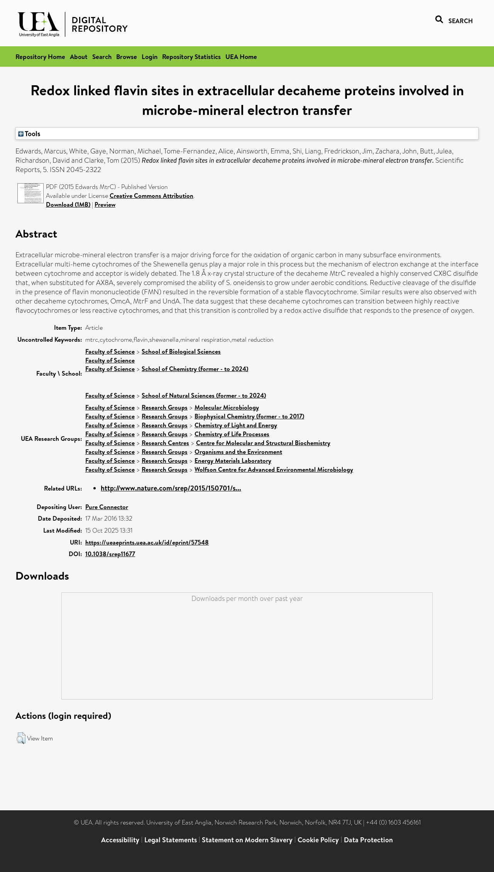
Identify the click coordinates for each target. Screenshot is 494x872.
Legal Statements (170, 840)
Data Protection (368, 840)
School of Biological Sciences (181, 351)
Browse (126, 56)
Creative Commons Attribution (151, 195)
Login (149, 56)
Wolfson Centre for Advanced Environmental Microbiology (274, 469)
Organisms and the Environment (238, 451)
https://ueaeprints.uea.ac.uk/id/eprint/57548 (147, 542)
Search (102, 56)
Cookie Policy (318, 840)
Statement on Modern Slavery (247, 840)
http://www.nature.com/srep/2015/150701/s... (171, 488)
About (79, 56)
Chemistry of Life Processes (232, 434)
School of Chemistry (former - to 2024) (195, 368)
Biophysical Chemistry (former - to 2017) (249, 416)
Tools (29, 133)
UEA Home (241, 56)
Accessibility (120, 840)
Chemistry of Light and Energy (236, 425)
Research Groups (165, 407)
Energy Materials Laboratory (233, 460)
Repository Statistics (191, 56)
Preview (105, 204)
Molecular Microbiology (227, 407)
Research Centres (165, 443)
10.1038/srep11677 (110, 554)
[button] (21, 738)
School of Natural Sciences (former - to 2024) (204, 395)
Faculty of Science (110, 351)
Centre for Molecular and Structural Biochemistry (263, 443)
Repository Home (40, 56)
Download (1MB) (68, 204)
